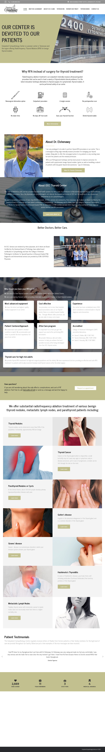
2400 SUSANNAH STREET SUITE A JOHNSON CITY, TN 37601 (84, 2)
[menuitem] (26, 8)
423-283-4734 (29, 412)
